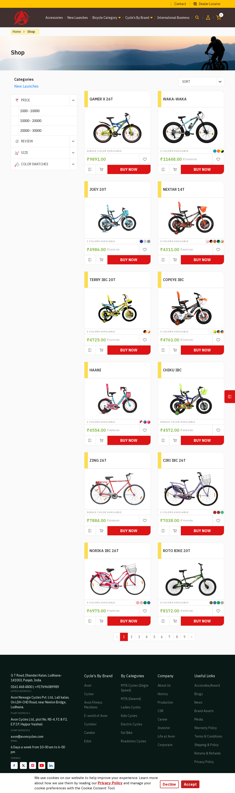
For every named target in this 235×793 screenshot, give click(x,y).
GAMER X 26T (101, 99)
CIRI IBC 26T (174, 460)
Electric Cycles (131, 724)
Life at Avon (166, 736)
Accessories (54, 18)
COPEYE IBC (173, 279)
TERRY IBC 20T (102, 279)
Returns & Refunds (207, 753)
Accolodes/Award (207, 685)
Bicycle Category (104, 18)
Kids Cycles (129, 716)
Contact (180, 4)
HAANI (95, 370)
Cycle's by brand (137, 18)
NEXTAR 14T (174, 189)
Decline (169, 784)
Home (17, 32)
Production (165, 702)
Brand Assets (204, 711)
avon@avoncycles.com (27, 737)
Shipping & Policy (206, 745)
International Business (173, 18)
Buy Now (128, 169)
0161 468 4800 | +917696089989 (35, 687)
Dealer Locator (207, 4)
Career (163, 719)
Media (198, 719)
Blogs (198, 694)
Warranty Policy (205, 728)
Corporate (165, 745)
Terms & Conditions (208, 736)
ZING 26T (98, 460)
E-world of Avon (95, 716)
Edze (87, 741)
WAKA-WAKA (175, 99)
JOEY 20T (98, 189)
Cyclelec (90, 724)
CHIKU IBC (172, 370)
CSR (160, 711)
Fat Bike (126, 733)
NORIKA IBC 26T (104, 550)
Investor (164, 728)
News (198, 702)
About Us (164, 685)
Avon (87, 685)
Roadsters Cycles (133, 741)
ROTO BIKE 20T (176, 550)
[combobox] (201, 81)
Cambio (89, 733)
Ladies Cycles (131, 707)
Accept (190, 784)
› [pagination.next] (191, 637)
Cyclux (89, 694)
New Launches (77, 18)
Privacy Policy (204, 762)
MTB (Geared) (131, 699)
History (163, 694)
